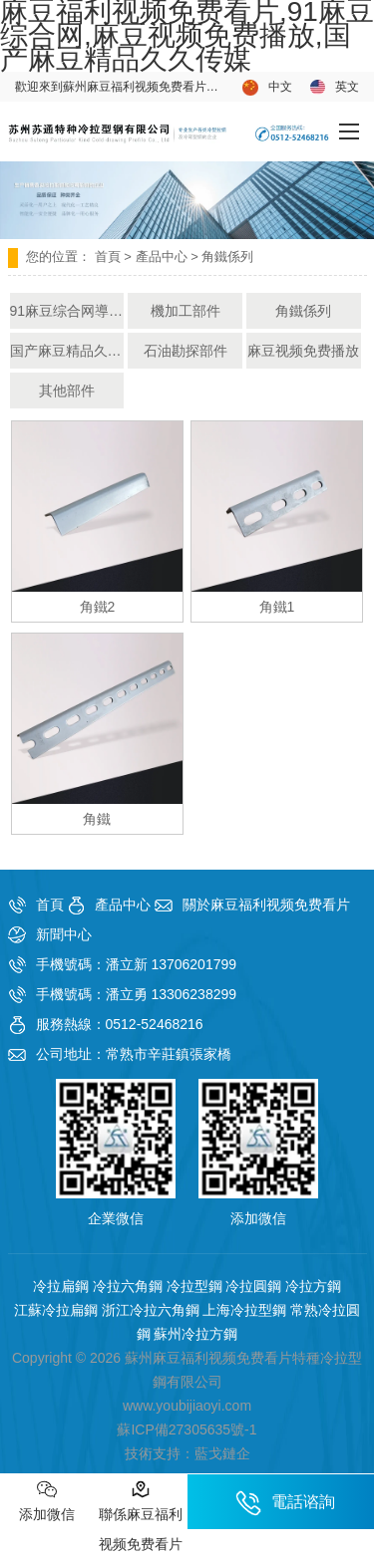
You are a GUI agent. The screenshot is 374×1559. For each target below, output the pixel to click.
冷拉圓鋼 (253, 1286)
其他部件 (67, 390)
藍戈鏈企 (222, 1453)
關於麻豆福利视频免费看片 (266, 904)
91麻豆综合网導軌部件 (67, 311)
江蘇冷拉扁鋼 (56, 1310)
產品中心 (161, 256)
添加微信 (47, 1500)
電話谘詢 (285, 1503)
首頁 (108, 256)
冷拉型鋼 (194, 1286)
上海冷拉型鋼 (244, 1310)
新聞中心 (64, 934)
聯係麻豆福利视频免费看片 (141, 1515)
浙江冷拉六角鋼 (150, 1310)
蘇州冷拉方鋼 (195, 1334)
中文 (267, 88)
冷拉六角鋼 (128, 1286)
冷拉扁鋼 (61, 1286)
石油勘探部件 (185, 351)
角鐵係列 (303, 311)
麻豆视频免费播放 (303, 351)
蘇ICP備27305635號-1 (186, 1429)
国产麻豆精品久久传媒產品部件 (67, 351)
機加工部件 (185, 311)
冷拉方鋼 (313, 1286)
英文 (334, 87)
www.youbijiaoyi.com (187, 1406)
